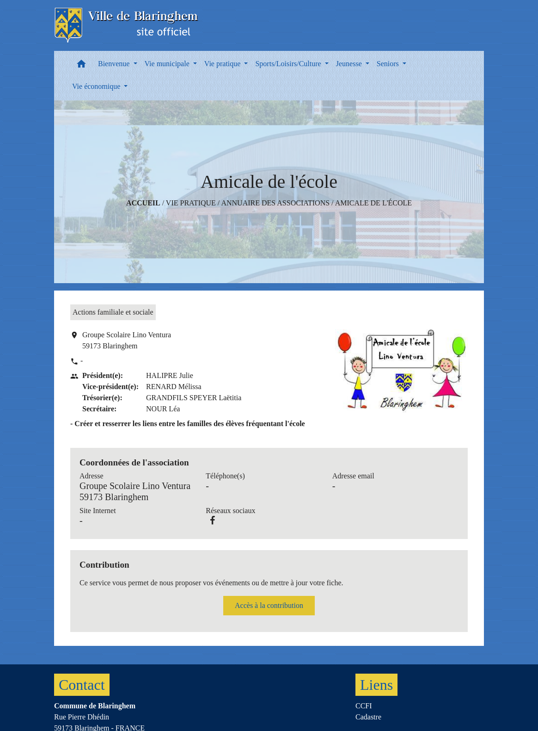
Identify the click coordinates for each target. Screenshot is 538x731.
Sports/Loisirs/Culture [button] (289, 64)
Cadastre (368, 717)
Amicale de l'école (373, 203)
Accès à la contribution (269, 605)
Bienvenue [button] (114, 64)
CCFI (363, 706)
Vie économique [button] (97, 86)
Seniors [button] (389, 64)
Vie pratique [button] (223, 64)
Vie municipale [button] (168, 64)
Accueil (143, 203)
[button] (81, 66)
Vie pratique (191, 203)
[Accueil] (127, 25)
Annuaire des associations (275, 203)
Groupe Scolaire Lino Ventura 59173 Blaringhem (126, 340)
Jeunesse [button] (350, 64)
